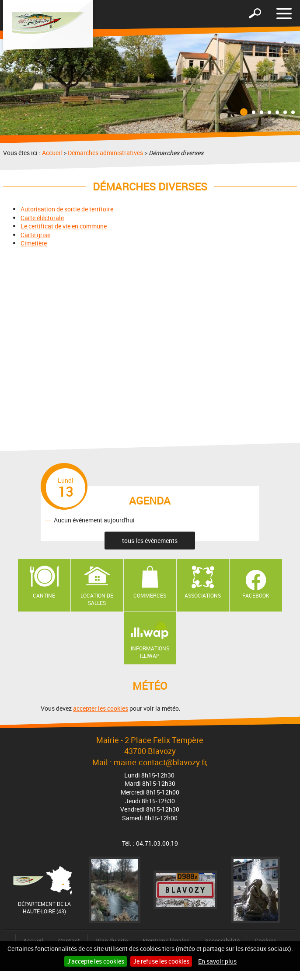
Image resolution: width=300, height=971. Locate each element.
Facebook (255, 595)
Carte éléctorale (42, 218)
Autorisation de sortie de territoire (67, 209)
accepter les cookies (100, 708)
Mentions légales (166, 940)
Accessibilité (222, 940)
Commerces (149, 595)
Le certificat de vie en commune (64, 226)
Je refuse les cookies (161, 961)
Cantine (44, 595)
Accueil (52, 153)
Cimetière (34, 243)
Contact (69, 940)
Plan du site (111, 940)
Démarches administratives (105, 153)
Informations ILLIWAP (150, 652)
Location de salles (96, 599)
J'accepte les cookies (95, 961)
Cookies (265, 940)
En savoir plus (217, 961)
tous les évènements (150, 540)
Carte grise (35, 235)
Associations (203, 595)
